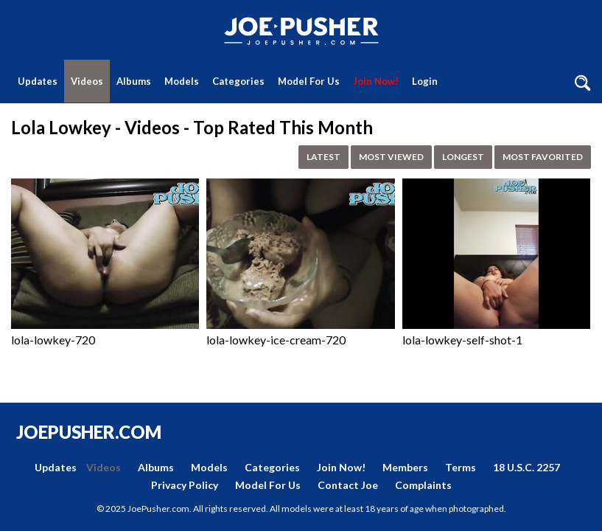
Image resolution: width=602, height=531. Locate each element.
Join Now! (376, 81)
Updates (37, 81)
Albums (133, 81)
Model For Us (309, 81)
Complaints (423, 485)
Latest (323, 156)
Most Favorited (543, 156)
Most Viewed (391, 156)
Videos (87, 81)
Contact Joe (348, 485)
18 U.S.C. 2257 (526, 467)
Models (181, 81)
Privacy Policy (184, 485)
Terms (460, 467)
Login (425, 81)
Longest (463, 156)
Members (405, 467)
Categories (238, 81)
